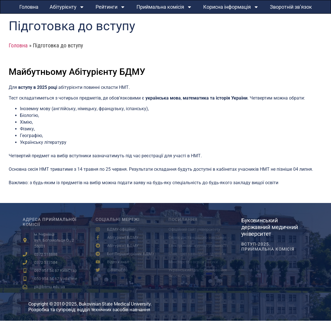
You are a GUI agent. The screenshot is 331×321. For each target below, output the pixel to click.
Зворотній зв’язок (291, 7)
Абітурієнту (67, 7)
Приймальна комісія (164, 7)
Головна (28, 7)
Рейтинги (110, 7)
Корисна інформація (231, 7)
